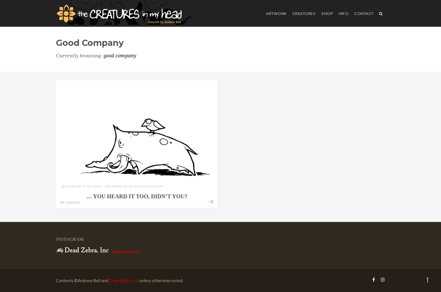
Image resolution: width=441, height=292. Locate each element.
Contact (364, 13)
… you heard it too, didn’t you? (137, 196)
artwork (276, 13)
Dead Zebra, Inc (123, 280)
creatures (304, 13)
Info (343, 13)
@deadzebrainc (126, 251)
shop (327, 13)
